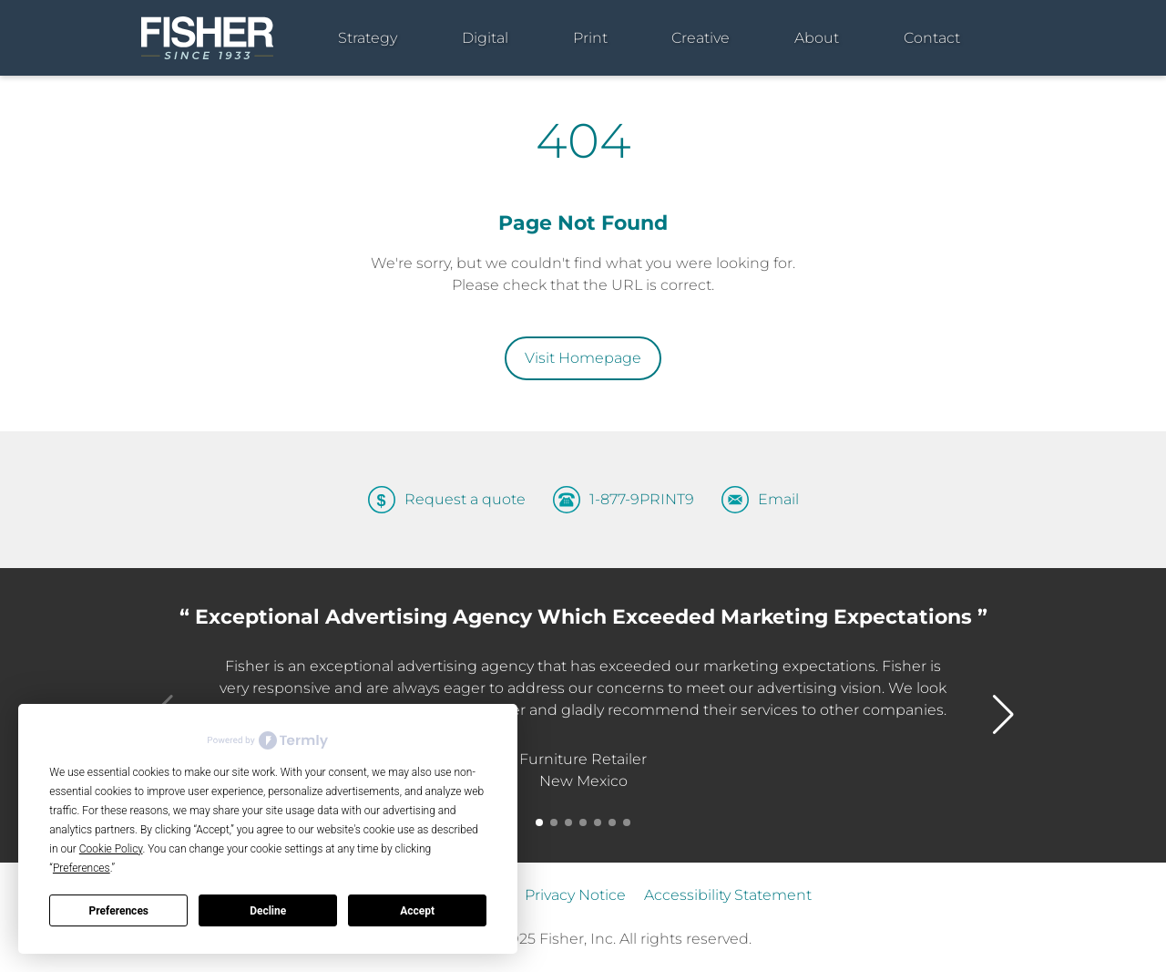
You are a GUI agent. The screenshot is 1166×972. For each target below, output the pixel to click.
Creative (700, 38)
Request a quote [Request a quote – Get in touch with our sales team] (465, 499)
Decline (268, 911)
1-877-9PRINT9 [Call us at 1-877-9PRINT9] (641, 499)
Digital (485, 38)
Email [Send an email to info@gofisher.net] (778, 499)
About (816, 38)
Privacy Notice (575, 895)
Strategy (367, 38)
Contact (932, 38)
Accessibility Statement (728, 895)
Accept (417, 911)
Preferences (119, 911)
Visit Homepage (583, 358)
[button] (539, 822)
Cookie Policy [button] (111, 849)
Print (590, 38)
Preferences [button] (81, 868)
